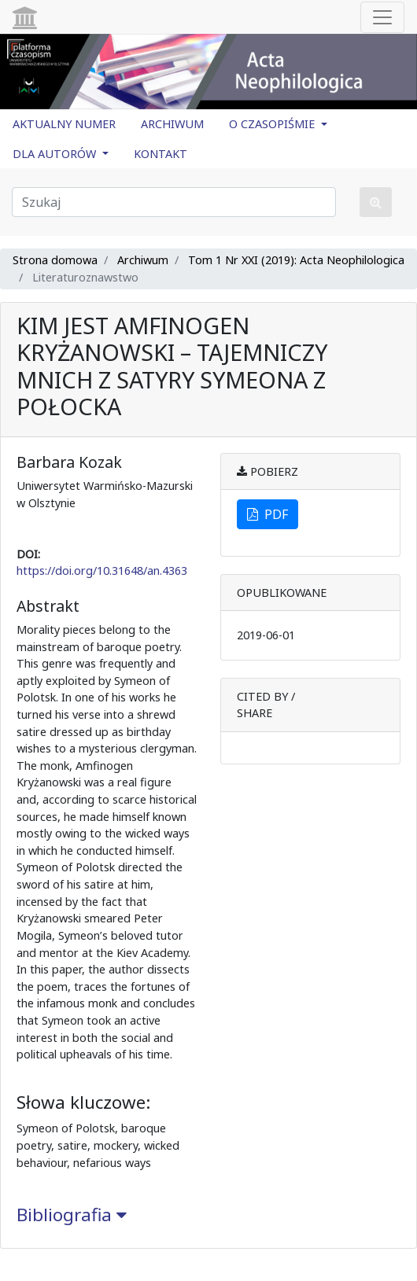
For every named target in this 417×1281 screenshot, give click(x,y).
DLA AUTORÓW (56, 153)
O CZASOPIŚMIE (273, 123)
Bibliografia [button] (72, 1214)
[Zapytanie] (174, 202)
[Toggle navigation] (382, 17)
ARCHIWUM (172, 123)
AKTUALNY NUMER (64, 123)
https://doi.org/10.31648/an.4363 (102, 570)
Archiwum (142, 259)
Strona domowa (55, 259)
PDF (267, 514)
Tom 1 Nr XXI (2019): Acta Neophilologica (296, 259)
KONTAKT (160, 153)
